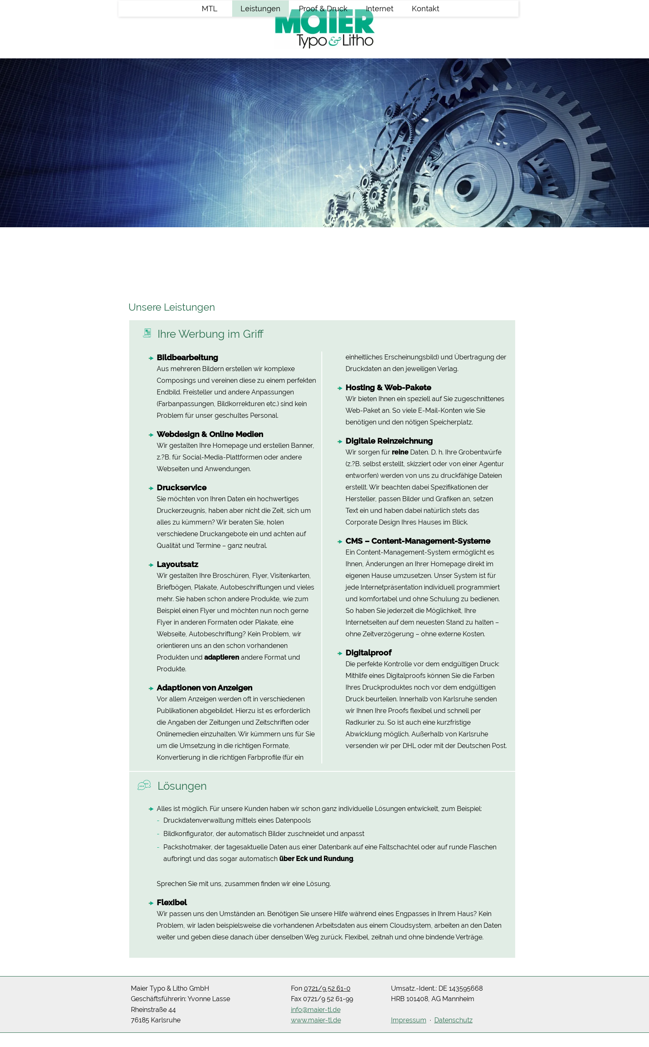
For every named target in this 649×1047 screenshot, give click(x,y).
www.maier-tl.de (316, 1020)
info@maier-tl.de (316, 1010)
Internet (379, 62)
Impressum (408, 1020)
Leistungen (261, 62)
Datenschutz (453, 1020)
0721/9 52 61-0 (327, 988)
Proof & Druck (323, 62)
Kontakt (425, 62)
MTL (210, 62)
